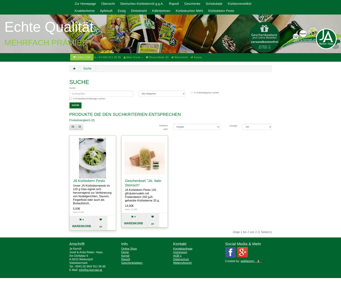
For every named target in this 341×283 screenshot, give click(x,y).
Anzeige (233, 126)
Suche (87, 68)
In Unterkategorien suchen (205, 92)
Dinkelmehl (139, 11)
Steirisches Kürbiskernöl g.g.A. (142, 3)
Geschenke (192, 3)
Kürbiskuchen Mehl (189, 11)
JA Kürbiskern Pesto (89, 181)
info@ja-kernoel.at (91, 269)
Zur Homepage (85, 3)
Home (125, 252)
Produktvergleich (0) (82, 120)
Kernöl (125, 255)
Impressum (180, 252)
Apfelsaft (106, 11)
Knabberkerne (85, 11)
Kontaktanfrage (183, 248)
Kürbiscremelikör (239, 3)
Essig (122, 11)
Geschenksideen (132, 262)
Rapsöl (174, 3)
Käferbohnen (161, 11)
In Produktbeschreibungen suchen (87, 98)
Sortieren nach (163, 127)
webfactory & (251, 261)
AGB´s (177, 255)
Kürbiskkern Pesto (221, 11)
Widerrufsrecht (182, 262)
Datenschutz (181, 259)
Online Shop (129, 248)
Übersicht (108, 3)
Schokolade (214, 3)
